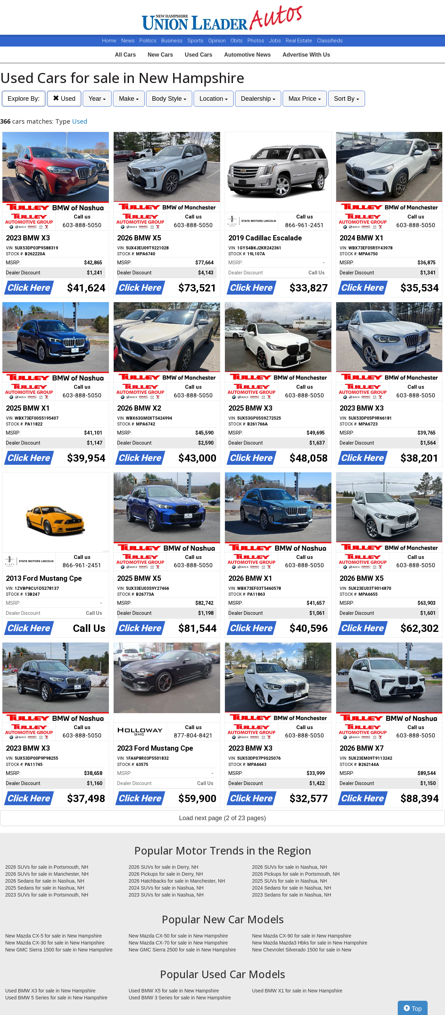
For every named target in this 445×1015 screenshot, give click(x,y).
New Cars (160, 55)
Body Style (169, 98)
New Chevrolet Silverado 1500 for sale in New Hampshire (301, 950)
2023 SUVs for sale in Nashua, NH (166, 895)
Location (214, 98)
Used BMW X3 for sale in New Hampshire (50, 990)
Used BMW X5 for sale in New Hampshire (174, 990)
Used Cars (198, 55)
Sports (196, 41)
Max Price (305, 98)
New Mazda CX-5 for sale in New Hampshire (53, 936)
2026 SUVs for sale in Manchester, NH (47, 874)
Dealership (258, 98)
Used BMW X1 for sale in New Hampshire (297, 990)
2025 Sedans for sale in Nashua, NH (44, 888)
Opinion (217, 41)
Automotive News (247, 55)
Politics (147, 41)
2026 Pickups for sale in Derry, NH (166, 874)
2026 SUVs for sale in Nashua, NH (289, 867)
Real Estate (300, 41)
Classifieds (330, 41)
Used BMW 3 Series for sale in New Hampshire (180, 997)
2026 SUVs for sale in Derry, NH (163, 867)
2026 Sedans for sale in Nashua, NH (44, 881)
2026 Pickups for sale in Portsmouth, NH (296, 874)
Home (109, 41)
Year (97, 98)
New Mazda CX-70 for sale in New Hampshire (178, 943)
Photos (257, 41)
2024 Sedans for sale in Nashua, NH (291, 888)
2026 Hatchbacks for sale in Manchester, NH (177, 881)
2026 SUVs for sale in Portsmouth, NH (46, 867)
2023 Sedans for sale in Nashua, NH (291, 895)
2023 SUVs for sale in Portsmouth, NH (46, 895)
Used (64, 98)
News (128, 41)
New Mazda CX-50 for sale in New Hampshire (178, 936)
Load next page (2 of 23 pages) (222, 818)
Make (129, 98)
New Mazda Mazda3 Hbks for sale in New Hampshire (309, 943)
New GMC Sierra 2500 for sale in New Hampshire (182, 949)
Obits (237, 41)
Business (172, 41)
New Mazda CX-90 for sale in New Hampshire (301, 936)
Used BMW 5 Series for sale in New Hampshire (56, 997)
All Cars (125, 55)
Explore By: (24, 98)
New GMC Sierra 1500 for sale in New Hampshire (59, 949)
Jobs (275, 41)
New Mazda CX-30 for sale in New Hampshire (55, 943)
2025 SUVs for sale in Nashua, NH (289, 881)
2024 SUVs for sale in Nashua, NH (166, 888)
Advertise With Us (306, 55)
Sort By (346, 98)
